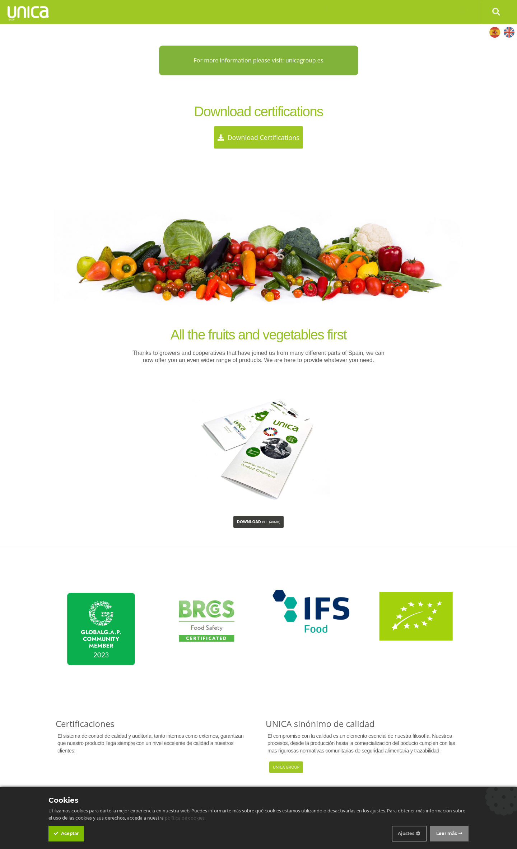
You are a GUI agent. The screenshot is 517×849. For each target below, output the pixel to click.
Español (494, 32)
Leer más (446, 833)
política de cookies (185, 818)
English (509, 32)
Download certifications (258, 137)
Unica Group (286, 767)
